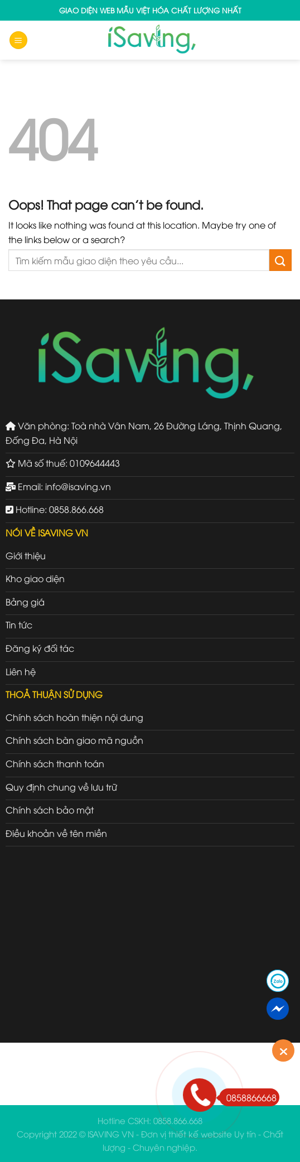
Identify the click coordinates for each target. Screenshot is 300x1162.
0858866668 (248, 1097)
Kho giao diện (35, 578)
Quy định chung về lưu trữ (61, 787)
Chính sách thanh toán (55, 763)
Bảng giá (25, 601)
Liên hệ (21, 671)
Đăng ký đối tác (40, 648)
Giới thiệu (26, 555)
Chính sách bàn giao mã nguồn (74, 740)
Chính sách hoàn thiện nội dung (74, 717)
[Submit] (280, 260)
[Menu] (18, 40)
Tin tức (19, 624)
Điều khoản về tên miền (56, 833)
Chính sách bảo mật (50, 809)
